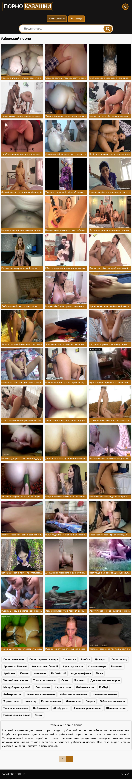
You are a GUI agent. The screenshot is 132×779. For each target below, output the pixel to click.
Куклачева (40, 673)
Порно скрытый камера (43, 659)
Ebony (99, 673)
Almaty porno (60, 708)
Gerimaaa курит (85, 687)
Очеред (90, 701)
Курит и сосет (63, 687)
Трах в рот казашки (44, 680)
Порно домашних (13, 659)
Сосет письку (119, 659)
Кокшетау (30, 701)
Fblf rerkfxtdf (58, 673)
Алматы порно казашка (87, 708)
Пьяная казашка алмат (16, 715)
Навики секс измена (104, 694)
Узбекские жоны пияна (73, 694)
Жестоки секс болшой (45, 666)
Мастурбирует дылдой (16, 687)
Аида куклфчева (81, 673)
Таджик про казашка (15, 708)
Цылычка (116, 666)
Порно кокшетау (51, 701)
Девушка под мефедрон (105, 680)
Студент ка (69, 659)
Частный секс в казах (15, 680)
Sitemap (125, 774)
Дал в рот (100, 659)
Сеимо (65, 680)
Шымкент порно (116, 708)
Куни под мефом (73, 666)
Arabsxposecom (12, 694)
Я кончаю (79, 680)
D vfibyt (103, 687)
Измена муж (73, 701)
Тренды (77, 18)
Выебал (85, 659)
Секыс (38, 715)
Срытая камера (97, 666)
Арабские (9, 673)
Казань (24, 673)
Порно (28, 6)
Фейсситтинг (40, 708)
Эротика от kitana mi (15, 666)
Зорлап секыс (11, 701)
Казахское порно (13, 774)
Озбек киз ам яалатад (113, 701)
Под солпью (42, 687)
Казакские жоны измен (40, 694)
